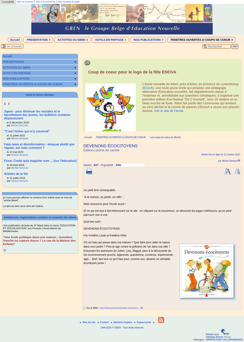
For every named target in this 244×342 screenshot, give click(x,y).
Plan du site (88, 322)
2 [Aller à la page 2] (9, 103)
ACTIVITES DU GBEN (72, 40)
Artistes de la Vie (16, 173)
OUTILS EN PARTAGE (110, 40)
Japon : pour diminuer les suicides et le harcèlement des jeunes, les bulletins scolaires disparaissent (37, 115)
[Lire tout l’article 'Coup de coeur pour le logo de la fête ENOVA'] (162, 97)
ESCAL (220, 337)
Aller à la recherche (45, 1)
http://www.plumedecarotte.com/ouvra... (120, 308)
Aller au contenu (25, 1)
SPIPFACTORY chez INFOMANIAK (224, 339)
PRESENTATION (38, 40)
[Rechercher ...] (216, 46)
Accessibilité (8, 2)
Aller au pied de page (68, 1)
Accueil (15, 39)
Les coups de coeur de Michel (165, 137)
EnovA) (148, 88)
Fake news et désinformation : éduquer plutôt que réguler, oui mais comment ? (39, 146)
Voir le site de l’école (168, 111)
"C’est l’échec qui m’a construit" (27, 131)
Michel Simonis (230, 161)
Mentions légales (122, 322)
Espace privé (143, 322)
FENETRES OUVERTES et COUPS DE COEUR (201, 40)
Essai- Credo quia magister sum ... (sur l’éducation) (40, 160)
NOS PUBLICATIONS (148, 40)
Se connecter (14, 46)
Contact (103, 322)
